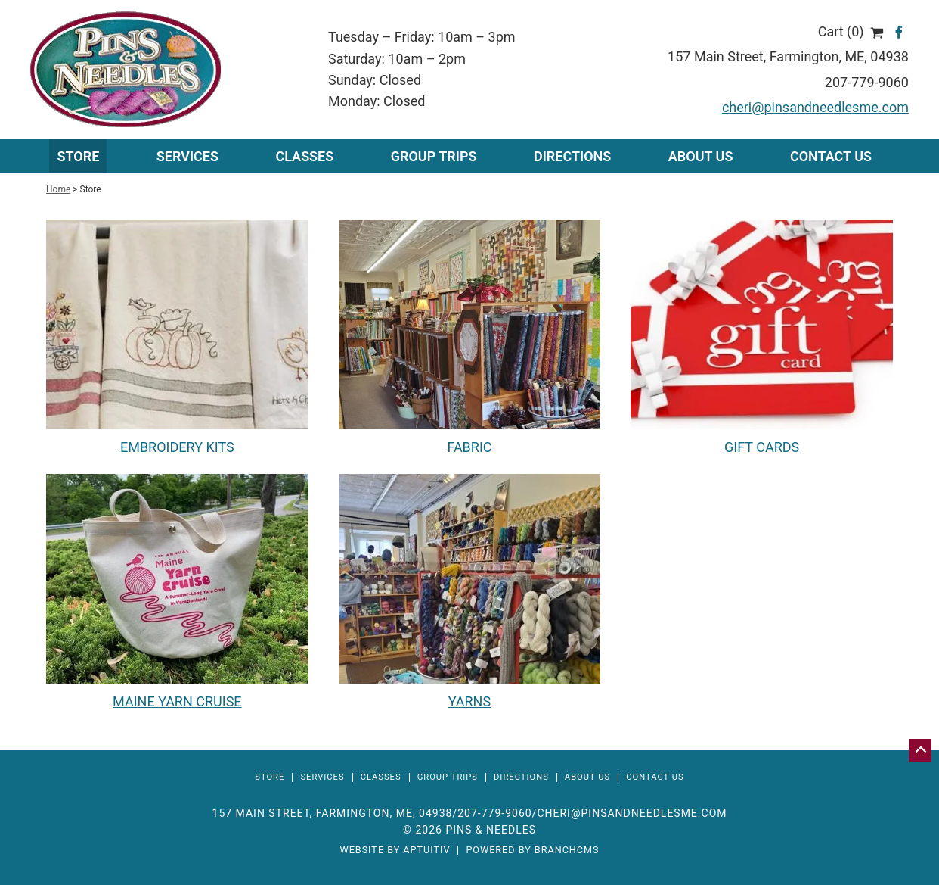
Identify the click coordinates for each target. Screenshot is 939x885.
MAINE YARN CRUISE (177, 701)
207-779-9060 (867, 82)
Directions (572, 156)
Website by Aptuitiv (394, 850)
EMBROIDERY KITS (177, 447)
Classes (304, 156)
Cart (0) (851, 31)
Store (78, 156)
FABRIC (469, 447)
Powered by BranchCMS (532, 850)
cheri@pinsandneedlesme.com (815, 107)
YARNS (469, 701)
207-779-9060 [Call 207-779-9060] (494, 813)
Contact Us (831, 156)
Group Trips (434, 156)
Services (322, 777)
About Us (700, 156)
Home (58, 189)
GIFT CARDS (761, 447)
